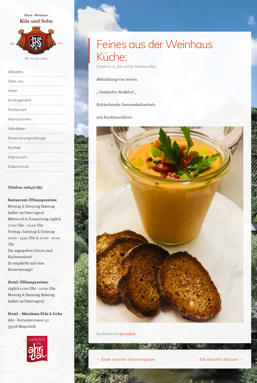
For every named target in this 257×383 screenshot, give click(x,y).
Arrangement (19, 100)
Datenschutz (18, 166)
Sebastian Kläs (144, 66)
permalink (127, 333)
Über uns (15, 81)
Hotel (12, 90)
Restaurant (17, 109)
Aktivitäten (17, 128)
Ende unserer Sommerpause (125, 359)
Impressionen (19, 119)
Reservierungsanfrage (27, 138)
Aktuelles (15, 71)
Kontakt (14, 147)
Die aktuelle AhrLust (221, 359)
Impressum (17, 157)
